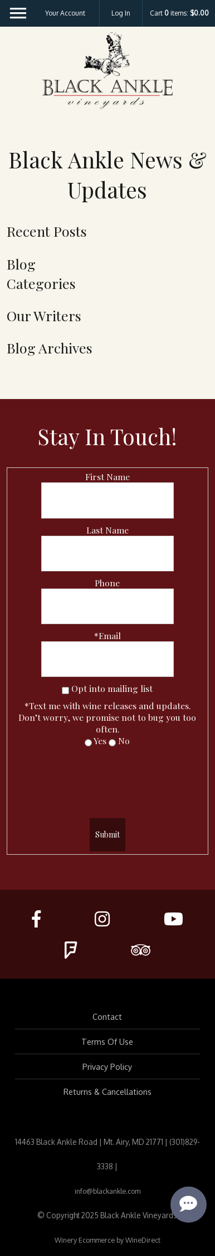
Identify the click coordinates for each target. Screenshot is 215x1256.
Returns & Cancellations (107, 1091)
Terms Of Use (107, 1041)
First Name (107, 476)
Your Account (65, 13)
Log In (120, 13)
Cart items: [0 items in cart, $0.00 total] (179, 13)
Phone (107, 583)
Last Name (107, 530)
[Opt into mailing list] (65, 690)
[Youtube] (173, 918)
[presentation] (107, 779)
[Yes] (88, 742)
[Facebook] (36, 918)
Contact (107, 1016)
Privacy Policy (107, 1066)
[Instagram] (102, 918)
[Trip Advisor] (141, 950)
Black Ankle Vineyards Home (107, 70)
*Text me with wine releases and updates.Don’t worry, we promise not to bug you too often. (107, 717)
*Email (107, 635)
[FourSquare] (70, 950)
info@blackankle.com (107, 1191)
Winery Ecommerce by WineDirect (107, 1239)
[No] (112, 742)
